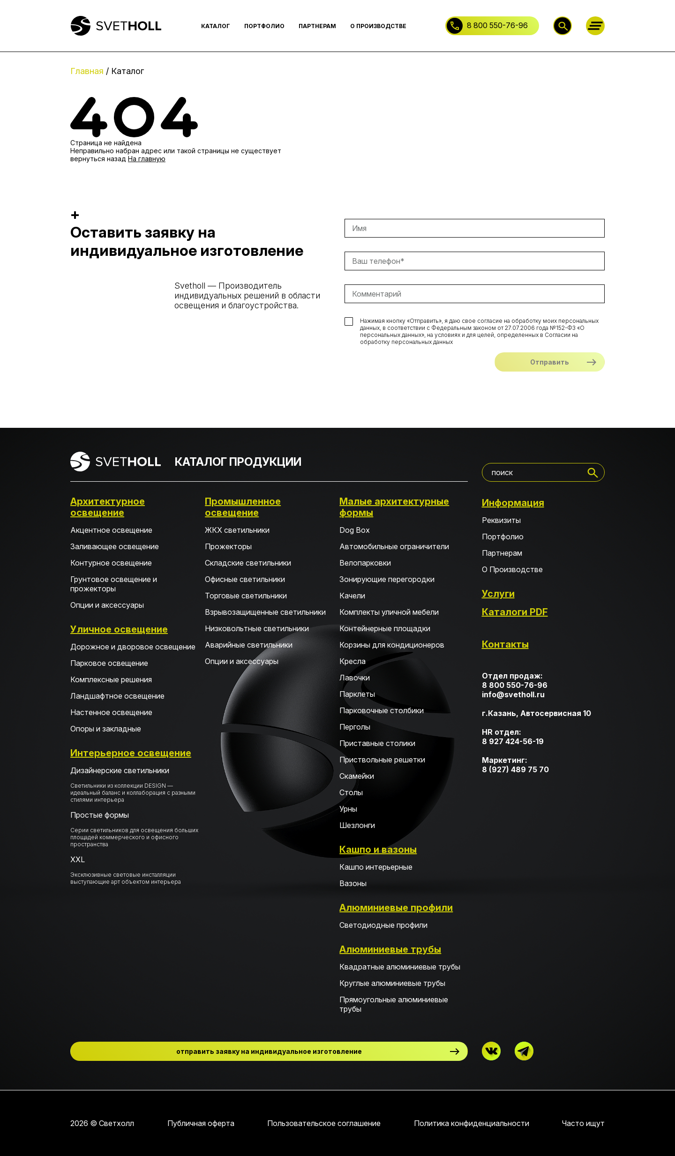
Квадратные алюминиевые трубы (399, 966)
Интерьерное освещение (130, 753)
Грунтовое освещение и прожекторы (113, 583)
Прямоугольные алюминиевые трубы (393, 1004)
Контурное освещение (111, 562)
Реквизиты (501, 520)
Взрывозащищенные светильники (265, 612)
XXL (134, 870)
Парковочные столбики (381, 710)
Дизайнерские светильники (134, 784)
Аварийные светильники (248, 644)
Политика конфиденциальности (471, 1123)
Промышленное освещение (243, 507)
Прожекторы (228, 546)
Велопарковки (365, 562)
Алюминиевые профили (396, 907)
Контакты (505, 644)
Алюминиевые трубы (390, 949)
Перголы (354, 726)
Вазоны (353, 883)
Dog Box (354, 530)
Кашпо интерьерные (375, 867)
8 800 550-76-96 (497, 25)
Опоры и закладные (105, 728)
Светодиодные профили (383, 925)
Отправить (549, 362)
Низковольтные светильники (257, 628)
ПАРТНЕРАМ (317, 26)
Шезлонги (357, 825)
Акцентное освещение (111, 530)
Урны (348, 808)
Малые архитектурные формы (394, 507)
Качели (352, 595)
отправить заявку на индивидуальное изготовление (269, 1051)
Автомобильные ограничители (394, 546)
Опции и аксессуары (107, 605)
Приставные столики (377, 743)
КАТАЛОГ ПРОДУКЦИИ (238, 462)
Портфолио (503, 536)
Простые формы (134, 829)
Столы (351, 792)
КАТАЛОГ (215, 26)
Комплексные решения (111, 679)
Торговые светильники (246, 595)
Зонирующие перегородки (387, 579)
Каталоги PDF (515, 612)
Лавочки (354, 677)
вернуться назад (98, 159)
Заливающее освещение (114, 546)
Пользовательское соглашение (324, 1123)
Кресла (352, 661)
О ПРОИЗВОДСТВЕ (378, 26)
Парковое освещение (109, 663)
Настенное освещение (111, 712)
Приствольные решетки (382, 759)
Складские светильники (248, 562)
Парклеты (357, 694)
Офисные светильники (245, 579)
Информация (513, 502)
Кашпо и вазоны (378, 849)
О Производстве (512, 569)
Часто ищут (583, 1123)
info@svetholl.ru (513, 694)
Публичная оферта (200, 1123)
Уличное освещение (119, 629)
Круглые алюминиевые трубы (392, 983)
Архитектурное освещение (107, 507)
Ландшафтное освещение (117, 696)
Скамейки (356, 776)
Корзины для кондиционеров (391, 644)
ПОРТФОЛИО (264, 26)
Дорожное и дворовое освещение (132, 646)
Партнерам (502, 553)
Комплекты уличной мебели (389, 612)
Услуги (498, 593)
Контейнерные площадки (384, 628)
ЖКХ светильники (237, 530)
